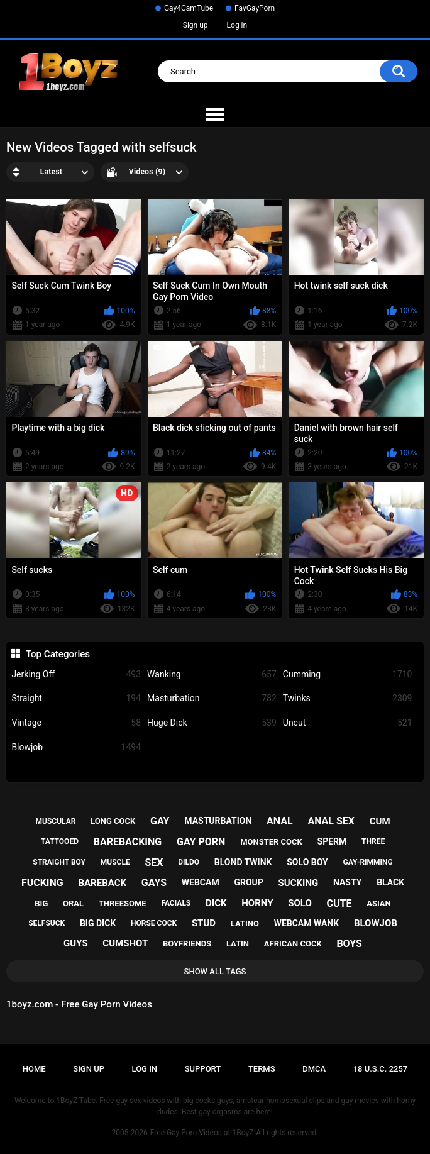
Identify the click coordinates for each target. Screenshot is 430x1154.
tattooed (60, 841)
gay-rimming (367, 862)
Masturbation (212, 698)
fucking (42, 883)
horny (257, 903)
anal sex (331, 821)
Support (203, 1069)
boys (349, 944)
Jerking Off (76, 674)
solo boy (307, 862)
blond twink (243, 862)
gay (160, 821)
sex (154, 862)
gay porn (201, 842)
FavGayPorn (254, 8)
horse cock (154, 923)
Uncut (347, 723)
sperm (332, 841)
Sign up (195, 25)
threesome (122, 903)
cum (380, 821)
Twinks (347, 698)
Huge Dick (212, 723)
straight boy (59, 862)
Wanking (212, 674)
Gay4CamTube (188, 8)
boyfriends (187, 943)
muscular (55, 821)
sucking (298, 883)
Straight (76, 698)
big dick (98, 923)
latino (245, 923)
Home (34, 1069)
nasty (347, 882)
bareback (102, 883)
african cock (293, 943)
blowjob (375, 923)
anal (280, 821)
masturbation (217, 821)
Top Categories (58, 654)
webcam (200, 882)
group (248, 882)
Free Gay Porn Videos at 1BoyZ (201, 1132)
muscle (115, 862)
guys (75, 943)
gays (154, 883)
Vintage (76, 723)
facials (175, 903)
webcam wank (306, 923)
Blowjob (76, 747)
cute (339, 903)
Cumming (347, 674)
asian (379, 903)
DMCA (314, 1069)
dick (216, 903)
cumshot (125, 943)
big (41, 903)
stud (204, 923)
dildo (188, 862)
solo (300, 903)
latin (237, 943)
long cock (113, 821)
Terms (261, 1069)
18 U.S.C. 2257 (380, 1069)
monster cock (271, 841)
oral (73, 903)
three (373, 841)
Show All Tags (215, 971)
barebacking (128, 842)
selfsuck (46, 923)
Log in (237, 25)
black (390, 882)
